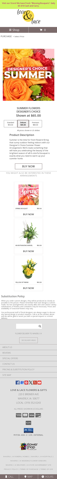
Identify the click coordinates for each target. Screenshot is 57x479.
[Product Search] (29, 326)
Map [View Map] (28, 476)
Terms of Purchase (29, 469)
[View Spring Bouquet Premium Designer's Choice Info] (28, 194)
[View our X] (31, 383)
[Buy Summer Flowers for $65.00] (28, 166)
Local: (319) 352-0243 (28, 402)
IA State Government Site (39, 465)
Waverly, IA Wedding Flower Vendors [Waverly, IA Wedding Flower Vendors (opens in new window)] (28, 461)
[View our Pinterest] (26, 383)
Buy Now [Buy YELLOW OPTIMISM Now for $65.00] (28, 288)
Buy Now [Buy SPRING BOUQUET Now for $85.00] (28, 214)
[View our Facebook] (18, 383)
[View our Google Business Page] (22, 383)
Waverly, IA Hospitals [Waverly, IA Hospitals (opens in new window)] (41, 456)
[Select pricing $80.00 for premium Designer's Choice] (35, 123)
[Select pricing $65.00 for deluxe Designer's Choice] (23, 123)
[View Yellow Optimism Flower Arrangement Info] (28, 268)
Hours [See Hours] (47, 476)
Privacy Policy (11, 469)
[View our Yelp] (35, 383)
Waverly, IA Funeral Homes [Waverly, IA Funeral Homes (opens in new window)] (16, 456)
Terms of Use (46, 469)
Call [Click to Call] (9, 476)
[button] (28, 430)
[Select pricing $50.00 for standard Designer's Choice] (10, 123)
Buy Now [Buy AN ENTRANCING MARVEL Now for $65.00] (28, 251)
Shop (14, 30)
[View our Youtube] (39, 383)
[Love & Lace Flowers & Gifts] (28, 23)
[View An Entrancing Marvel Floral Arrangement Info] (28, 231)
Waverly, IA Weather (15, 465)
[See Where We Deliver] (28, 340)
